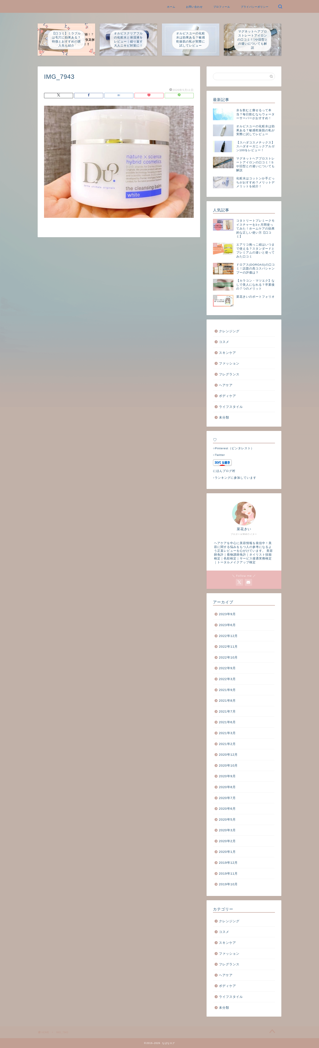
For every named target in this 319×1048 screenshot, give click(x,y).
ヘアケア (226, 385)
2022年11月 (228, 646)
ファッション (229, 363)
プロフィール (221, 6)
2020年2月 (227, 841)
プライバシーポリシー (255, 6)
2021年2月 (227, 744)
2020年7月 (227, 798)
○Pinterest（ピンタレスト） (233, 448)
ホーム (171, 6)
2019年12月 (228, 862)
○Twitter (219, 455)
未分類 (224, 417)
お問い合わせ (194, 6)
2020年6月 (227, 808)
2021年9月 (227, 690)
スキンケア (227, 352)
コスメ (224, 342)
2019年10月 (228, 884)
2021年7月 (227, 711)
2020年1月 (227, 851)
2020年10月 (228, 765)
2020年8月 (227, 787)
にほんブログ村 (224, 471)
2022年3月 (227, 679)
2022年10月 (228, 657)
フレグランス (229, 374)
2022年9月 (227, 668)
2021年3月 (227, 733)
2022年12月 (228, 636)
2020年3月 (227, 830)
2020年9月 (227, 776)
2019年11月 (228, 873)
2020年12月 (228, 754)
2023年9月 (227, 614)
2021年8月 (227, 700)
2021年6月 (227, 722)
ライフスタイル (231, 406)
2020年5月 (227, 819)
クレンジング (229, 331)
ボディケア (227, 396)
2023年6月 (227, 625)
